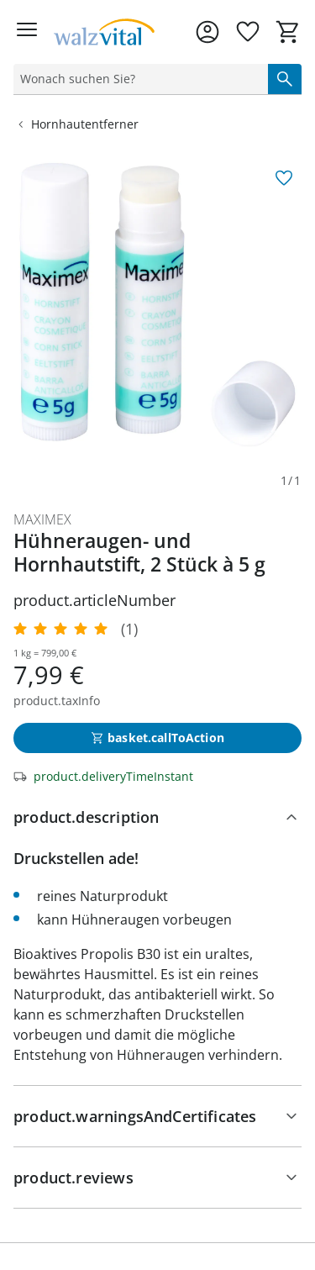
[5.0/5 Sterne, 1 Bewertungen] (75, 628)
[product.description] (157, 817)
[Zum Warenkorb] (288, 31)
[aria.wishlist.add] (284, 178)
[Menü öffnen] (26, 32)
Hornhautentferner (76, 124)
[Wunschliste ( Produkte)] (247, 31)
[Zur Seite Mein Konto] (207, 31)
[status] (137, 79)
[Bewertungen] (157, 1177)
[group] (157, 304)
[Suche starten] (285, 79)
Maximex (42, 519)
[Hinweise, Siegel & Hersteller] (157, 1116)
